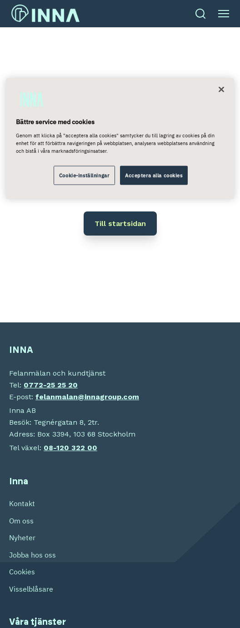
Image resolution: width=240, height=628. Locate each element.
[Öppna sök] (200, 14)
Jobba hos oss (32, 554)
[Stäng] (221, 90)
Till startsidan (120, 223)
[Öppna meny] (223, 13)
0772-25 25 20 (51, 385)
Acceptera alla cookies (154, 175)
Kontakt (22, 503)
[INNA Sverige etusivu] (45, 14)
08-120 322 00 (70, 447)
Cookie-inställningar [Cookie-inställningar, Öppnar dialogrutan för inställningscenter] (84, 175)
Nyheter (22, 537)
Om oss (21, 520)
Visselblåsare (31, 588)
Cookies (22, 571)
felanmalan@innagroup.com (87, 396)
